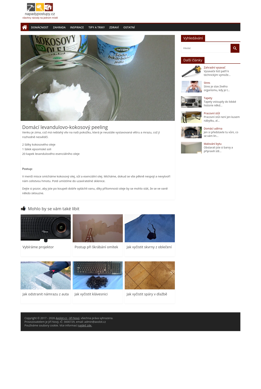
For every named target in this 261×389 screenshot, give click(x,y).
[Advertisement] (130, 60)
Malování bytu (212, 201)
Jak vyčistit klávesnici (91, 352)
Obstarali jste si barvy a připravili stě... (218, 207)
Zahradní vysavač (214, 125)
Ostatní (129, 27)
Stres (207, 140)
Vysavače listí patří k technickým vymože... (217, 131)
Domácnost (39, 27)
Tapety (208, 156)
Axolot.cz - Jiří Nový (67, 376)
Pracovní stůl (212, 171)
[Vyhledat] (235, 106)
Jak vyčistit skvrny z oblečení (149, 305)
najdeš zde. (85, 383)
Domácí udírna (213, 186)
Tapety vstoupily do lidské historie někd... (220, 161)
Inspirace (77, 27)
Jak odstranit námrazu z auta (46, 352)
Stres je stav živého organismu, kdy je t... (217, 146)
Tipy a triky (96, 27)
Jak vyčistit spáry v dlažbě (147, 352)
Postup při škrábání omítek (96, 305)
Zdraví (114, 27)
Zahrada (59, 27)
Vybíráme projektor (38, 305)
